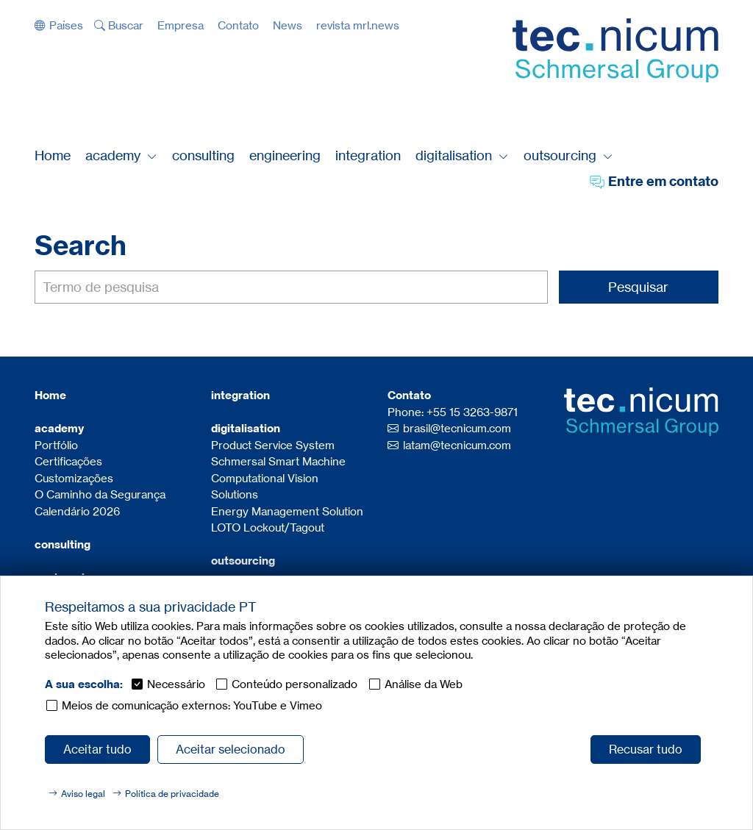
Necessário (176, 684)
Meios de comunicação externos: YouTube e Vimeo (192, 705)
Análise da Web (424, 684)
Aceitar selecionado (230, 749)
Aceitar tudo (97, 749)
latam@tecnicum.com (457, 445)
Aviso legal (83, 793)
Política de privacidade (172, 793)
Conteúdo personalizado (294, 684)
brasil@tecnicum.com (457, 428)
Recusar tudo (645, 749)
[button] (59, 25)
